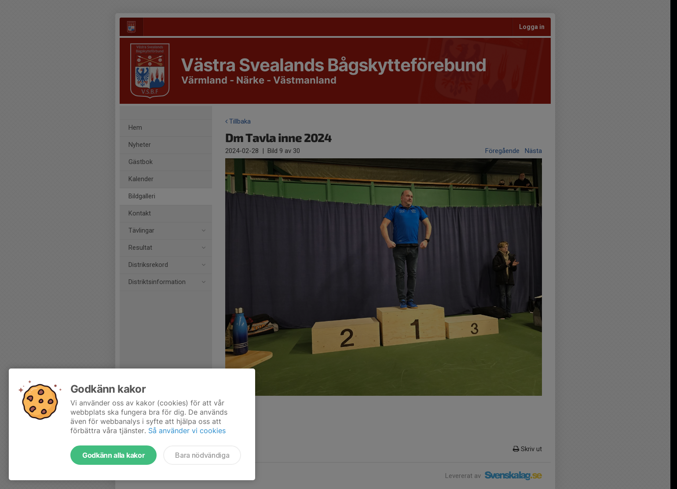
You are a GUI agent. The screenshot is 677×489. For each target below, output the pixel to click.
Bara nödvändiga (202, 455)
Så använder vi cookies (187, 430)
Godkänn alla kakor (113, 455)
